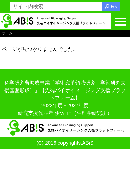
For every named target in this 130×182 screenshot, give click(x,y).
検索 (114, 6)
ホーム (7, 33)
